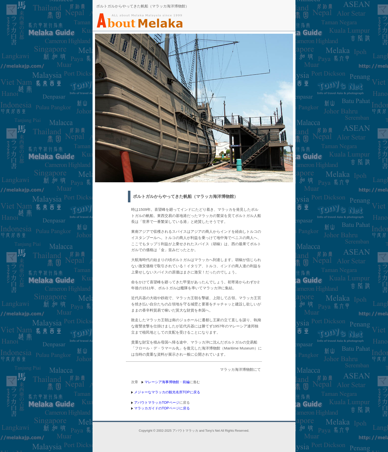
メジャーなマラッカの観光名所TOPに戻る (167, 392)
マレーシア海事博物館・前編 (167, 382)
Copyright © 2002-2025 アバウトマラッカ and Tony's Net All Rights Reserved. (194, 430)
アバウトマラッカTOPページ (156, 402)
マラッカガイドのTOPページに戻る (162, 408)
